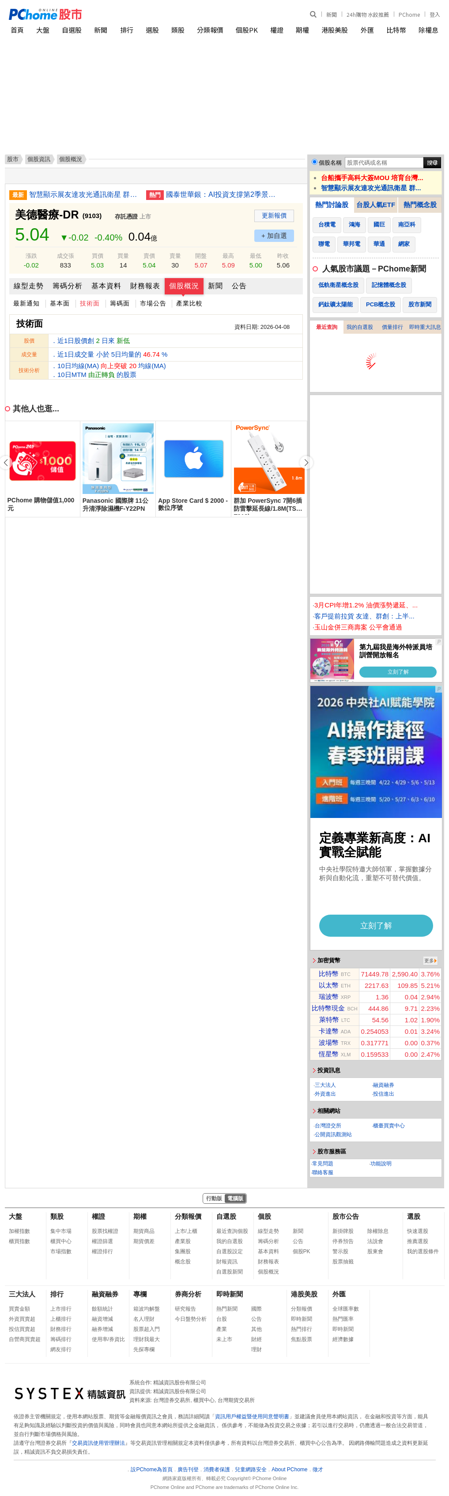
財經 (256, 1339)
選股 (152, 29)
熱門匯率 (343, 1319)
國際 (256, 1309)
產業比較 (189, 303)
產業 (221, 1329)
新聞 (331, 14)
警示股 (340, 1251)
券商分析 (188, 1294)
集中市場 (61, 1231)
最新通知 (26, 303)
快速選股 (417, 1231)
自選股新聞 (229, 1272)
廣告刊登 (188, 1469)
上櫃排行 (61, 1319)
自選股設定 (229, 1251)
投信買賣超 (22, 1329)
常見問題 (322, 1164)
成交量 (29, 354)
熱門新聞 (227, 1309)
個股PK (247, 29)
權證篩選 (102, 1241)
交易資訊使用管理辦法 (98, 1443)
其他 (256, 1329)
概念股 (183, 1262)
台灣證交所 (328, 1126)
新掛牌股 (343, 1231)
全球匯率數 (345, 1309)
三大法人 (325, 1085)
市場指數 (61, 1251)
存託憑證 (126, 216)
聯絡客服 (322, 1172)
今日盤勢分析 (191, 1319)
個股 (264, 1216)
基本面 (60, 303)
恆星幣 (329, 1054)
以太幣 (329, 985)
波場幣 (329, 1042)
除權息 (428, 29)
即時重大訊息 (425, 327)
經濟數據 (343, 1339)
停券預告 (343, 1241)
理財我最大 (146, 1339)
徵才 (318, 1469)
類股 (178, 29)
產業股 (183, 1241)
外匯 (367, 29)
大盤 (42, 29)
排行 (126, 29)
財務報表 (145, 286)
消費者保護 (217, 1469)
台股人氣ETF (375, 204)
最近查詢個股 (232, 1231)
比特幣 (396, 29)
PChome (409, 14)
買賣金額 (19, 1309)
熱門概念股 (420, 204)
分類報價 (210, 29)
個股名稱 (330, 162)
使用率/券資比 (108, 1339)
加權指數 (19, 1231)
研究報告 (185, 1309)
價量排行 (392, 327)
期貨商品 (144, 1231)
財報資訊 (227, 1262)
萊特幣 (329, 1019)
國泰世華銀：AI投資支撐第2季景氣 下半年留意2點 (221, 194)
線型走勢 (29, 286)
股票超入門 (146, 1329)
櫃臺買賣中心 (389, 1126)
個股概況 (184, 286)
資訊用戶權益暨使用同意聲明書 (252, 1416)
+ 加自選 (274, 235)
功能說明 (381, 1164)
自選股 (72, 29)
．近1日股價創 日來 (90, 340)
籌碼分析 (68, 286)
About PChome (289, 1469)
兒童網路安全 (251, 1469)
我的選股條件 (423, 1251)
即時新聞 (229, 1294)
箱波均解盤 (146, 1309)
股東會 (375, 1251)
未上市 (224, 1339)
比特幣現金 (328, 1008)
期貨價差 (144, 1241)
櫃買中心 (61, 1241)
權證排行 (102, 1251)
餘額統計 (102, 1309)
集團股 (183, 1251)
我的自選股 (360, 327)
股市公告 (345, 1216)
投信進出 (383, 1094)
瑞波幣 (329, 996)
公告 (239, 286)
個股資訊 (38, 159)
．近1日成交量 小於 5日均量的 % (109, 354)
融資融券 (383, 1085)
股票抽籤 (343, 1262)
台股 (221, 1319)
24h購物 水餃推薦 (368, 14)
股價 (29, 341)
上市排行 (61, 1309)
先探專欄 (144, 1349)
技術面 (90, 303)
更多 (429, 960)
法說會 (375, 1241)
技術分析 (29, 370)
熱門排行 (301, 1329)
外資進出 (325, 1094)
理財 (256, 1349)
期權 (302, 29)
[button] (306, 462)
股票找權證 (105, 1231)
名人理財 (144, 1319)
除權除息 (378, 1231)
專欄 (140, 1294)
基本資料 (106, 286)
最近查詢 (326, 327)
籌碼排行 (61, 1339)
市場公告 (153, 303)
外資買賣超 (22, 1319)
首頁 (17, 29)
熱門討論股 (331, 204)
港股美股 (334, 29)
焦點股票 (301, 1339)
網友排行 (61, 1349)
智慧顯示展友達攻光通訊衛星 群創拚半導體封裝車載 (84, 194)
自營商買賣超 (25, 1339)
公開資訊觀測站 (333, 1134)
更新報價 (274, 215)
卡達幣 (329, 1031)
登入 (435, 14)
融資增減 (102, 1319)
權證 (276, 29)
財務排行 (61, 1329)
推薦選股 (417, 1241)
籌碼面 (120, 303)
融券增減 (102, 1329)
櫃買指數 (19, 1241)
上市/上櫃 (186, 1231)
